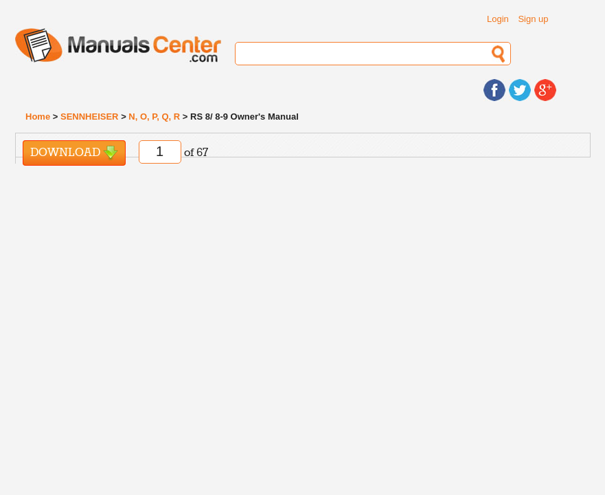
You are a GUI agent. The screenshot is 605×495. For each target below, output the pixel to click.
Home (37, 116)
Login (498, 19)
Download (74, 153)
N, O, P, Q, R (154, 116)
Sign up (533, 19)
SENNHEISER (89, 116)
